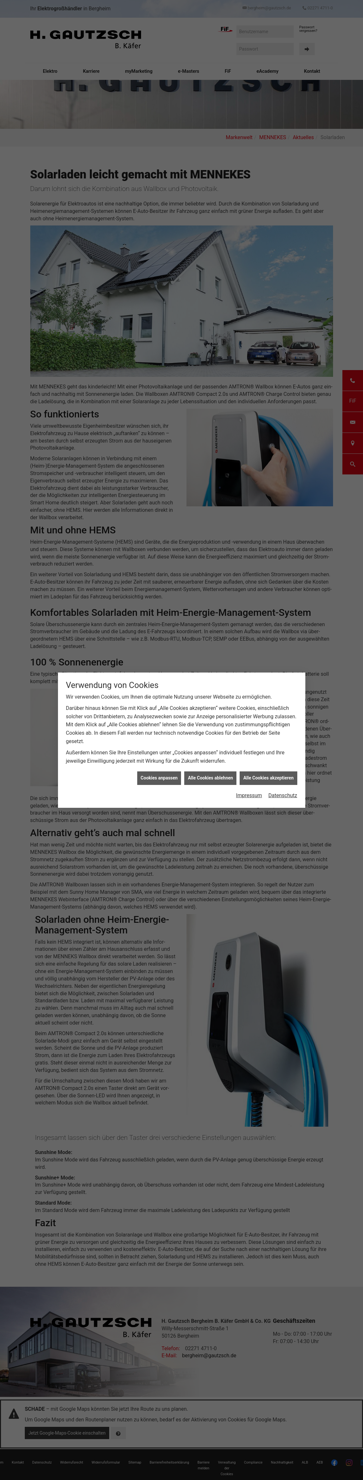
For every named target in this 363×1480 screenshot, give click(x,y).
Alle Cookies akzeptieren (268, 777)
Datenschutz (282, 795)
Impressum (249, 795)
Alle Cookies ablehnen (210, 777)
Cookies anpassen (159, 777)
